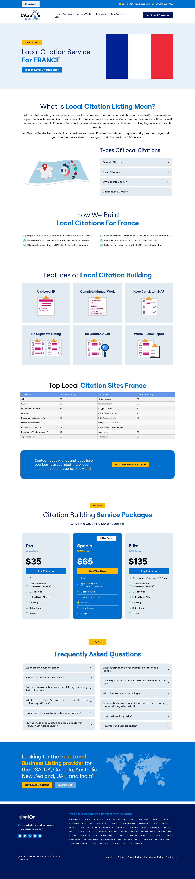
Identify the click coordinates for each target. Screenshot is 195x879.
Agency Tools (85, 14)
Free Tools (118, 14)
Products (102, 14)
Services (69, 14)
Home (58, 14)
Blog (57, 16)
